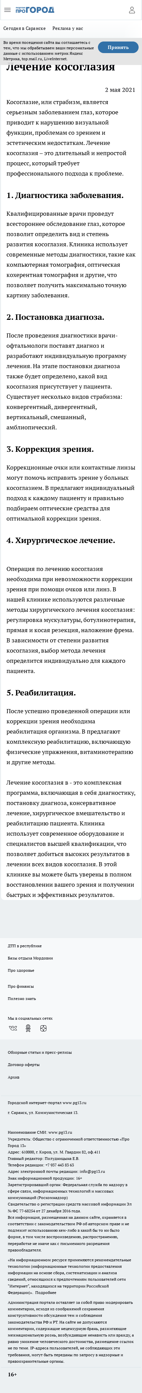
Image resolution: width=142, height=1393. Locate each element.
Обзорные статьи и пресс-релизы (40, 1052)
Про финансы (21, 986)
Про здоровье (21, 970)
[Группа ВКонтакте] (13, 1028)
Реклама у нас (68, 28)
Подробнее (45, 1292)
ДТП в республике (25, 945)
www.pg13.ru (74, 1102)
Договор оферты (24, 1064)
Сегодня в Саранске (24, 28)
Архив (13, 1077)
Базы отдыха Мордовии (30, 958)
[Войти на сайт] (132, 10)
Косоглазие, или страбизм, (43, 102)
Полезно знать (22, 998)
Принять (118, 47)
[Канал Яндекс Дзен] (43, 1028)
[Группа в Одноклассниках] (28, 1028)
